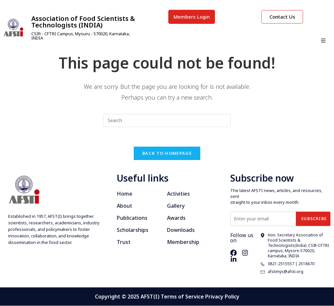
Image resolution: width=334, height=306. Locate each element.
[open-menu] (323, 41)
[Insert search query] (167, 120)
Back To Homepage (167, 153)
